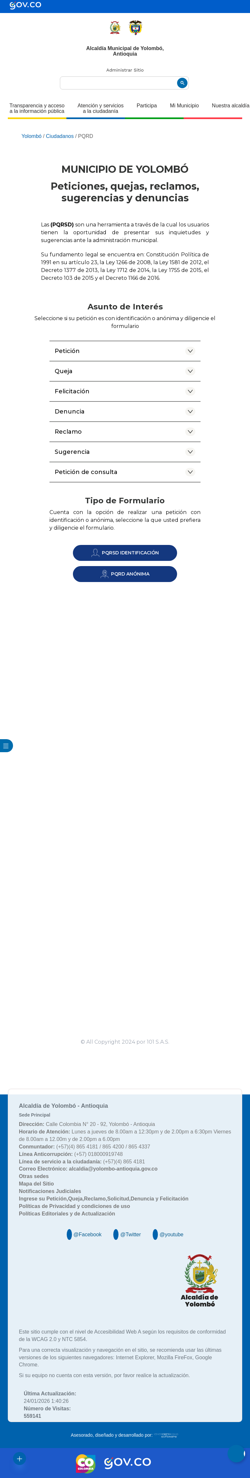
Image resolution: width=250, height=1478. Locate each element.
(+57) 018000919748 (71, 1154)
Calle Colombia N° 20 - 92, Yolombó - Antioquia (87, 1124)
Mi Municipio (184, 105)
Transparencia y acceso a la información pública (36, 108)
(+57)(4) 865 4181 (82, 1161)
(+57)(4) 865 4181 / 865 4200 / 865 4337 (84, 1146)
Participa (147, 105)
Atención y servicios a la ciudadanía (100, 108)
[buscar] (124, 83)
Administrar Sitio (125, 70)
